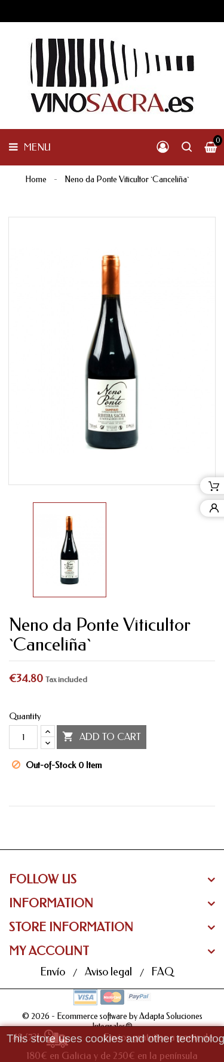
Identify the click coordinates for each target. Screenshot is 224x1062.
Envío (53, 971)
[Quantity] (23, 737)
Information (51, 903)
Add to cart (101, 737)
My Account (49, 951)
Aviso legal (109, 971)
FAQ (162, 971)
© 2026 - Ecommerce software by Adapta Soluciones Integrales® (112, 1021)
